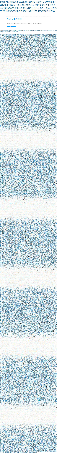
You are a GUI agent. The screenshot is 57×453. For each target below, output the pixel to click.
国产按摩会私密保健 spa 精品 (11, 37)
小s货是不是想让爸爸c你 (36, 171)
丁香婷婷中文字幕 (44, 389)
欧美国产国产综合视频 (20, 432)
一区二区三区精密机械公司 (5, 395)
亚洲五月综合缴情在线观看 (5, 200)
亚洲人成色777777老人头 (6, 375)
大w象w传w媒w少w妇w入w (51, 259)
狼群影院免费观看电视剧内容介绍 (33, 146)
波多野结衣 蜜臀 (39, 444)
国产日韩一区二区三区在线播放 (45, 87)
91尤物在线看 (17, 61)
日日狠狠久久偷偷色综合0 (42, 166)
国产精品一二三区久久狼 (38, 223)
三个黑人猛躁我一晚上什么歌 (50, 201)
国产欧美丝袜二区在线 (20, 147)
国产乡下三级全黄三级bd (33, 131)
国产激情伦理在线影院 (46, 424)
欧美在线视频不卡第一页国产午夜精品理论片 (23, 246)
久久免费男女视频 (12, 107)
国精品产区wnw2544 (31, 312)
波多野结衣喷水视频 (41, 182)
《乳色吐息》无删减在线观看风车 (34, 49)
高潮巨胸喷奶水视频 (45, 360)
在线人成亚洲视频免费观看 (37, 54)
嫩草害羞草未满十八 (6, 296)
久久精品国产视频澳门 (19, 401)
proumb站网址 (25, 165)
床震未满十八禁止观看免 (9, 244)
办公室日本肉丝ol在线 (20, 112)
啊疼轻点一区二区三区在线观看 (29, 432)
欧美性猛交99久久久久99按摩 (8, 81)
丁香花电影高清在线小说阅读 (20, 289)
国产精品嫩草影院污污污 (24, 452)
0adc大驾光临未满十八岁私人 (47, 186)
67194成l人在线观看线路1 (34, 52)
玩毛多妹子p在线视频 (11, 337)
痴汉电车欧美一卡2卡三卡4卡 (17, 181)
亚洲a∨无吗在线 (12, 39)
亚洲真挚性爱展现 (8, 291)
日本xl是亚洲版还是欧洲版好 (5, 336)
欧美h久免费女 (30, 96)
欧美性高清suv (19, 36)
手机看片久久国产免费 (7, 379)
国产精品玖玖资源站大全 (21, 218)
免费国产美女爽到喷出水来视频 (35, 157)
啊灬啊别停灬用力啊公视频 (17, 235)
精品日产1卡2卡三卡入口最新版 (20, 353)
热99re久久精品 (5, 56)
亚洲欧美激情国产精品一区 (51, 399)
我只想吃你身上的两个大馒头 (51, 432)
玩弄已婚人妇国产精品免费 (7, 93)
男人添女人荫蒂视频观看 (22, 254)
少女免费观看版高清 (43, 259)
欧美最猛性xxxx (30, 371)
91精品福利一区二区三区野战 (31, 364)
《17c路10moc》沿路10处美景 (38, 262)
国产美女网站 (13, 257)
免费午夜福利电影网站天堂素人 (10, 376)
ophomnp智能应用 (42, 95)
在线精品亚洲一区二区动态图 (15, 334)
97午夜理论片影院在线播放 (32, 154)
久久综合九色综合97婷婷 (40, 231)
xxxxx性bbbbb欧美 (40, 97)
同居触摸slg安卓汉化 (20, 360)
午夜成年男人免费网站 (26, 367)
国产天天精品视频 (54, 167)
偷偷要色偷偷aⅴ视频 (8, 103)
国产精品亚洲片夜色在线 (6, 304)
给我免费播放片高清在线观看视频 (48, 232)
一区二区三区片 (20, 361)
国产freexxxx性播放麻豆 (14, 296)
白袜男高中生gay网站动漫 (23, 154)
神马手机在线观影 (44, 195)
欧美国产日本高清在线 (43, 117)
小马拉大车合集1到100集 (17, 447)
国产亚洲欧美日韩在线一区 (32, 53)
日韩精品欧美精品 (6, 196)
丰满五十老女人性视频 (25, 384)
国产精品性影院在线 (4, 377)
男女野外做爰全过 (49, 423)
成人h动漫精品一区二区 (49, 164)
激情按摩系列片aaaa (51, 77)
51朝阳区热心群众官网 (18, 166)
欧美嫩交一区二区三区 (46, 337)
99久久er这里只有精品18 (29, 226)
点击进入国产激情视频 (32, 173)
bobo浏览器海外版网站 (34, 164)
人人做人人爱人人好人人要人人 (13, 101)
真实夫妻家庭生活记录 (43, 34)
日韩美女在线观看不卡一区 (15, 366)
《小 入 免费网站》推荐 (21, 251)
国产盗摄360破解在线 (12, 297)
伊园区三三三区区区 (37, 98)
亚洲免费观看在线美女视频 (44, 370)
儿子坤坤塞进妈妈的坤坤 (46, 234)
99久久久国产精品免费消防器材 (20, 265)
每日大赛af (22, 406)
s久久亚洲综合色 (19, 228)
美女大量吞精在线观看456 (41, 58)
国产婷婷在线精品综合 (39, 250)
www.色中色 (43, 402)
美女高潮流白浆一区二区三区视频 (46, 116)
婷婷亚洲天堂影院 (40, 46)
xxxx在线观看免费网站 (38, 106)
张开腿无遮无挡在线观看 (49, 445)
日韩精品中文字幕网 (43, 442)
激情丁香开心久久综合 (38, 37)
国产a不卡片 (14, 389)
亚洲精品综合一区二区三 (49, 187)
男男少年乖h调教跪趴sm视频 (34, 241)
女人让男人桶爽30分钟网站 (12, 373)
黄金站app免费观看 (48, 192)
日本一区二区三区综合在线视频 (22, 395)
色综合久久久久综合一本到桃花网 (12, 159)
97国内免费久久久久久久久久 (9, 353)
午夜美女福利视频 (34, 46)
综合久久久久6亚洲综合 (41, 256)
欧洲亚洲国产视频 (11, 189)
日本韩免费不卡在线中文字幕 (47, 369)
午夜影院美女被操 (44, 78)
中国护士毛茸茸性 (24, 238)
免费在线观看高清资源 (33, 338)
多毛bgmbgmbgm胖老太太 (14, 354)
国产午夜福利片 (35, 306)
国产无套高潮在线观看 (10, 34)
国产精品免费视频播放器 (44, 406)
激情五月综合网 (25, 335)
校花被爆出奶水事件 (32, 227)
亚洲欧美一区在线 (13, 246)
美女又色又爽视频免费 (18, 192)
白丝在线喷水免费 (36, 259)
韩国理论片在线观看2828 (36, 442)
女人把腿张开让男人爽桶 (19, 243)
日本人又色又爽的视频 (20, 177)
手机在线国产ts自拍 (6, 303)
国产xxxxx (9, 408)
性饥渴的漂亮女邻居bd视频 (38, 110)
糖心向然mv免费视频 (25, 305)
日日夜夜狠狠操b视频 (42, 172)
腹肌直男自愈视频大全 (50, 181)
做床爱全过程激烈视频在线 (23, 87)
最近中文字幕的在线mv (31, 201)
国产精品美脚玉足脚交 (35, 95)
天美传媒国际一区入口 (49, 400)
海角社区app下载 (53, 427)
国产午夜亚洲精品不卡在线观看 (30, 289)
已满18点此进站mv (32, 295)
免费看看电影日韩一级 (45, 304)
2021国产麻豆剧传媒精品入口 (32, 121)
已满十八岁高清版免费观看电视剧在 (27, 323)
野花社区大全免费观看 (30, 229)
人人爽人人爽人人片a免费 (8, 447)
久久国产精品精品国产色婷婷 (10, 289)
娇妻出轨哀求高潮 (37, 255)
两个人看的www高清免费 (38, 360)
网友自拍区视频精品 (48, 301)
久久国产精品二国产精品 (38, 439)
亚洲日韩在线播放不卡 (31, 395)
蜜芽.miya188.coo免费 (15, 394)
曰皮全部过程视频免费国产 (36, 224)
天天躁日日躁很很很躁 (11, 132)
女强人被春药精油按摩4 (41, 237)
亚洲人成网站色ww (27, 310)
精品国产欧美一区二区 (39, 285)
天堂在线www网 (42, 263)
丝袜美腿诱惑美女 (47, 285)
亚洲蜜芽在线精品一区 (20, 119)
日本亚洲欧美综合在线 (51, 366)
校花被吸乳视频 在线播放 (36, 90)
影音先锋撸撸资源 (18, 384)
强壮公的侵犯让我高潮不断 (8, 426)
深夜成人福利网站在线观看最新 (21, 121)
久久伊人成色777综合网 (49, 91)
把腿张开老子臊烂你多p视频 (6, 49)
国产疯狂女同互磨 (7, 439)
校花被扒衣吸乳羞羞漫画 (6, 399)
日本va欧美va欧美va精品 (34, 302)
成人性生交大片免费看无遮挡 (36, 269)
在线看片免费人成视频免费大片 (27, 113)
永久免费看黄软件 (11, 182)
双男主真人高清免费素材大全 (31, 148)
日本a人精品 (20, 41)
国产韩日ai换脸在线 (12, 46)
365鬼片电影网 (20, 269)
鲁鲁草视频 (45, 262)
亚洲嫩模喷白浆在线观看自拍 (47, 51)
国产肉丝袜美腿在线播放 (47, 177)
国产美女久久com (15, 111)
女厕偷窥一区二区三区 (15, 408)
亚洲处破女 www (35, 59)
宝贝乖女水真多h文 (52, 316)
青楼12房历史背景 (11, 56)
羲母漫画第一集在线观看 (48, 173)
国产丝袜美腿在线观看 (50, 40)
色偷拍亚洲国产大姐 (50, 34)
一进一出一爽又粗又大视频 (12, 52)
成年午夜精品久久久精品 (7, 91)
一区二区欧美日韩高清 (38, 105)
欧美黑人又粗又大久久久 (25, 187)
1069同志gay (26, 168)
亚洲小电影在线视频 (27, 422)
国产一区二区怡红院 (28, 159)
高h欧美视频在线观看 (25, 257)
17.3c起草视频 (25, 242)
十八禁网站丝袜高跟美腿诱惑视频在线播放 (24, 51)
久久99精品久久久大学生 (39, 441)
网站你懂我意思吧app (46, 324)
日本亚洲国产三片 (31, 373)
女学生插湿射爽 (45, 105)
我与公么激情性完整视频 (25, 423)
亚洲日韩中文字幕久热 (8, 191)
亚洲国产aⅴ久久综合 (25, 35)
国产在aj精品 (3, 166)
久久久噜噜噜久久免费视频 (26, 322)
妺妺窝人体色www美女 (17, 368)
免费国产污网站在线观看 (7, 163)
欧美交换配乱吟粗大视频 (17, 174)
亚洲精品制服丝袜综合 (25, 241)
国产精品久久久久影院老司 (33, 451)
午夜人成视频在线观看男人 (15, 406)
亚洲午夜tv (47, 95)
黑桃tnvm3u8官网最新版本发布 (21, 297)
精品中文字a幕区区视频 (32, 452)
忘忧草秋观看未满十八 (41, 165)
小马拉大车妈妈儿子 (28, 198)
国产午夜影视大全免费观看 (41, 53)
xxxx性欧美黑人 (34, 437)
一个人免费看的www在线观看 (46, 358)
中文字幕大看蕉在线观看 (16, 225)
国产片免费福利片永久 (46, 38)
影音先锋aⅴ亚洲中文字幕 (43, 241)
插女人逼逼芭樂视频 (44, 98)
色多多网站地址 (45, 124)
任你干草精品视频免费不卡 (44, 107)
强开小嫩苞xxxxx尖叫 (24, 85)
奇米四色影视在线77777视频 (18, 120)
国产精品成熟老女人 (35, 188)
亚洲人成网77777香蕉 (26, 303)
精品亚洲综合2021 (33, 84)
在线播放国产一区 (48, 235)
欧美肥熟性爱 (31, 168)
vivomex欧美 (16, 386)
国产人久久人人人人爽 (22, 128)
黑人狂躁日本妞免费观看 (36, 181)
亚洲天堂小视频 (49, 451)
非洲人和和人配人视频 (50, 386)
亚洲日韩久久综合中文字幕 (17, 156)
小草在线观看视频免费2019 (7, 372)
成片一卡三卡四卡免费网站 (13, 433)
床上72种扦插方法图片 (33, 423)
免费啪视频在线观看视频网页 (39, 147)
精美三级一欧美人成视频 (50, 53)
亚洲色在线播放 (45, 245)
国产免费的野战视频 (16, 402)
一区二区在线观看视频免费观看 (20, 320)
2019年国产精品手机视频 (32, 126)
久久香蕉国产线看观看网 (29, 119)
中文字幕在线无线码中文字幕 (24, 91)
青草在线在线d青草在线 (10, 38)
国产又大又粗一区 (20, 219)
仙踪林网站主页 (34, 433)
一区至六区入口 (50, 122)
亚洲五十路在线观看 (20, 199)
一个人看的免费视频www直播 (27, 80)
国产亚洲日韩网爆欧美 (40, 125)
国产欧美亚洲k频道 (48, 230)
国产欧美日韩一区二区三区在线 (32, 94)
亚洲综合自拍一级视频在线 (33, 305)
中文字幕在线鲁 (19, 239)
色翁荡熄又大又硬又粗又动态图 (15, 173)
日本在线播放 (42, 296)
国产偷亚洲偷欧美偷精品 (27, 318)
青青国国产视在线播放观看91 (27, 92)
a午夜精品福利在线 (13, 239)
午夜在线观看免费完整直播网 (11, 266)
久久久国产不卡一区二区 (31, 174)
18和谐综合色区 (33, 303)
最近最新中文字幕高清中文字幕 (36, 359)
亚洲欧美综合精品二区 (36, 86)
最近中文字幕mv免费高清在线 (14, 167)
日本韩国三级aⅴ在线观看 (52, 313)
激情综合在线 (45, 317)
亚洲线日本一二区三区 (18, 34)
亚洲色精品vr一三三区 (46, 378)
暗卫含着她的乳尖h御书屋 (14, 268)
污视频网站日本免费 (20, 306)
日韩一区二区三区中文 (41, 299)
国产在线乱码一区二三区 (49, 396)
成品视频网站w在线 (52, 132)
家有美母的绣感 (28, 184)
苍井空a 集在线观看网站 (16, 287)
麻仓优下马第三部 (31, 396)
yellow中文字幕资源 (7, 313)
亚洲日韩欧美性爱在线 (37, 195)
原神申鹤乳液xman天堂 (5, 162)
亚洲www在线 (21, 260)
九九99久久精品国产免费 (13, 258)
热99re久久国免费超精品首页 (42, 366)
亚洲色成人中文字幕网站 (20, 223)
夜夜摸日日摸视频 (50, 269)
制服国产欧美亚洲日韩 (17, 179)
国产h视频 (30, 172)
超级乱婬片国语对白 (47, 97)
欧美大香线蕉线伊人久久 (23, 324)
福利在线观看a (13, 223)
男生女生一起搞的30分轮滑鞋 (10, 384)
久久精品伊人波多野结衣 (51, 436)
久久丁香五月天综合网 (38, 388)
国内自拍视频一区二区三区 (30, 308)
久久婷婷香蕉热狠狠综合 (39, 368)
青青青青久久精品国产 (39, 200)
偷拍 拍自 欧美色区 (13, 177)
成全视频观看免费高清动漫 (46, 149)
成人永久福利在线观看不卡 (43, 365)
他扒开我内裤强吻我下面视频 (46, 311)
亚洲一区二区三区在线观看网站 (44, 310)
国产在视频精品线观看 (3, 192)
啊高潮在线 (20, 130)
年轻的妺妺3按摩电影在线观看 (39, 178)
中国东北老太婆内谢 (35, 251)
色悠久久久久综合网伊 (22, 264)
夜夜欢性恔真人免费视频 (52, 377)
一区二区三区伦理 (13, 259)
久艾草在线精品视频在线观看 (14, 263)
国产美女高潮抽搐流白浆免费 (51, 391)
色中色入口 (39, 189)
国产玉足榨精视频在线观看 (44, 327)
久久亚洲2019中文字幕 (32, 334)
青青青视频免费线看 (25, 50)
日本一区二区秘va (43, 148)
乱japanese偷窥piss (6, 334)
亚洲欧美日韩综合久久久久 (12, 161)
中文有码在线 (33, 331)
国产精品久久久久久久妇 (13, 392)
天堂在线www (40, 232)
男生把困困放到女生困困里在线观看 (31, 169)
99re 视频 (38, 148)
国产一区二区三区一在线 (16, 157)
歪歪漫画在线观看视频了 (41, 448)
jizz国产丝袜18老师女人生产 (33, 182)
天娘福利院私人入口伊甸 (24, 334)
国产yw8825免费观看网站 (10, 440)
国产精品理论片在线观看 (38, 426)
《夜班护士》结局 (21, 52)
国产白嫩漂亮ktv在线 (22, 127)
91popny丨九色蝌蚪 (33, 400)
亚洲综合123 (13, 44)
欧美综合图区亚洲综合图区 (30, 392)
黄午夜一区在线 (6, 198)
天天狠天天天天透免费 (25, 328)
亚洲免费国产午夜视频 (35, 184)
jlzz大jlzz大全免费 (39, 287)
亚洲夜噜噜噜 (25, 405)
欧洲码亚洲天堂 (14, 251)
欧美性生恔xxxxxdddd (46, 426)
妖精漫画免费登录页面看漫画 (7, 215)
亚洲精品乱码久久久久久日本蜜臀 (6, 219)
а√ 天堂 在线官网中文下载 (5, 147)
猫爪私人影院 (15, 93)
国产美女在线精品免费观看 (13, 400)
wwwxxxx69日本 (25, 115)
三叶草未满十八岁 (9, 362)
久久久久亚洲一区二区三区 (26, 447)
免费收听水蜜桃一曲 (21, 170)
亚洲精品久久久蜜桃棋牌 (27, 437)
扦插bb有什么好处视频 (38, 324)
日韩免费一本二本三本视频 (35, 129)
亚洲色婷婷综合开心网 (5, 107)
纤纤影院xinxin (46, 307)
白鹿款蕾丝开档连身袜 (30, 375)
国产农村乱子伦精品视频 (10, 100)
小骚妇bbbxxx (40, 114)
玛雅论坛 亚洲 (38, 227)
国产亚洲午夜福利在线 (26, 234)
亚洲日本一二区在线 (30, 178)
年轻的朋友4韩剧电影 (40, 257)
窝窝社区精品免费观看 (15, 127)
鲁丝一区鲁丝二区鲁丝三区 (8, 335)
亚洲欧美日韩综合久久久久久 (31, 285)
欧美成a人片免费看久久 (30, 233)
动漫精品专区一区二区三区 (16, 436)
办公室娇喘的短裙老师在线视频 (7, 435)
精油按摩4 (9, 94)
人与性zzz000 (13, 356)
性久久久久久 (9, 448)
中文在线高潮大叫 (40, 433)
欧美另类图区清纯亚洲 (48, 231)
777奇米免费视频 (23, 375)
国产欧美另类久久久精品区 (23, 43)
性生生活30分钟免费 (47, 79)
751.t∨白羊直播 (51, 93)
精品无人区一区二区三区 (14, 154)
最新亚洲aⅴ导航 (42, 197)
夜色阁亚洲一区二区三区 (42, 338)
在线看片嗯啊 (30, 103)
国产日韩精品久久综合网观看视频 (9, 224)
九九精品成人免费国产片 (12, 153)
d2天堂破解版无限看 (44, 198)
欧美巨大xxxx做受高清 (30, 105)
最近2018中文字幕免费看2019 (43, 94)
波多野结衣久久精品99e (14, 324)
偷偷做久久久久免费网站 (12, 331)
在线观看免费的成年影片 (30, 98)
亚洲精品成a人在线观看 (35, 112)
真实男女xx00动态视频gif (17, 227)
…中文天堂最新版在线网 (51, 362)
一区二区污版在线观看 (37, 371)
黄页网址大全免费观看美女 (17, 305)
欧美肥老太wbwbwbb (9, 247)
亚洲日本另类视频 (17, 178)
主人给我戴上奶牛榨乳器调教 (13, 87)
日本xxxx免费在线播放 (15, 91)
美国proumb (40, 158)
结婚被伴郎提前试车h (17, 77)
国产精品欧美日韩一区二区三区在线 (29, 41)
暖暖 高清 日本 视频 (23, 162)
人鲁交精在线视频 (18, 132)
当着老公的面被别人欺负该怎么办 (18, 383)
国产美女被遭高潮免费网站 (44, 41)
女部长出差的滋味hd (32, 57)
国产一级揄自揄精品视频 (9, 229)
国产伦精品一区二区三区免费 (17, 92)
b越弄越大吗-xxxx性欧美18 (32, 314)
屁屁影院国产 (42, 151)
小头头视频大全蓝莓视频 (12, 146)
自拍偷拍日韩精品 (36, 40)
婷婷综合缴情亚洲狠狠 (44, 375)
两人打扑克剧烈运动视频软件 (48, 330)
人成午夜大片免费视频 (52, 114)
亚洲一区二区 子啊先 (37, 373)
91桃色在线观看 (13, 304)
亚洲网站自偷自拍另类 (27, 269)
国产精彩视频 (27, 100)
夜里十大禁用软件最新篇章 (19, 380)
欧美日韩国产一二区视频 (47, 223)
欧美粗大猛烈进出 (46, 158)
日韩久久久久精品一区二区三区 (48, 168)
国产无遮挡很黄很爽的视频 (6, 381)
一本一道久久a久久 (26, 445)
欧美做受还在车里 (40, 378)
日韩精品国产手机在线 (11, 58)
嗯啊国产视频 (18, 270)
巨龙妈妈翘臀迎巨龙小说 (16, 172)
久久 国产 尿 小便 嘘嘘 (34, 361)
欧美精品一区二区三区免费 (26, 240)
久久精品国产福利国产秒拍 (51, 407)
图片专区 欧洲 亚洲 (38, 81)
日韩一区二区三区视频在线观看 (11, 438)
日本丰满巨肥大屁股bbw (31, 330)
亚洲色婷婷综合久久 (41, 111)
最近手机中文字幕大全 (19, 107)
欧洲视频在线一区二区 (22, 425)
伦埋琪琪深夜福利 (4, 129)
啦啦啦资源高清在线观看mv (12, 330)
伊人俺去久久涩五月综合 (37, 80)
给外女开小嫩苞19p (7, 257)
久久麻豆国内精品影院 (11, 252)
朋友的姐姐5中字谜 (26, 449)
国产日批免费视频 (16, 435)
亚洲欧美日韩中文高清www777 (23, 313)
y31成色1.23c (18, 253)
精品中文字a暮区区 (37, 50)
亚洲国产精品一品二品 (11, 401)
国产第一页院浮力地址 (49, 255)
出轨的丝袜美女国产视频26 (40, 300)
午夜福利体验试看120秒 (7, 295)
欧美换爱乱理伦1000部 (16, 79)
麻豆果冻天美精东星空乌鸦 (32, 393)
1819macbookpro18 (10, 441)
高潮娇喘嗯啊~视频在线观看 (29, 260)
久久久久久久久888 (6, 315)
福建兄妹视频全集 (8, 425)
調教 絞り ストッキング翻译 (40, 201)
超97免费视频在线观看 (17, 176)
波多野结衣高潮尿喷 (27, 95)
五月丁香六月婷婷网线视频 (40, 91)
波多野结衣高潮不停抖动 (15, 443)
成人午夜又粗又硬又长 (23, 53)
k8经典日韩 (53, 57)
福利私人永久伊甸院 (26, 161)
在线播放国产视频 (11, 431)
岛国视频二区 (14, 445)
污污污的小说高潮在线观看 (24, 49)
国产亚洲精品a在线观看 (21, 98)
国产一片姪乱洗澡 (14, 82)
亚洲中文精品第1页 (6, 154)
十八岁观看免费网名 (4, 199)
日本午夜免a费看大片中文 (52, 404)
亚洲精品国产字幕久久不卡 (6, 358)
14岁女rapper (53, 87)
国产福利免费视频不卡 (48, 84)
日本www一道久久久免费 (50, 321)
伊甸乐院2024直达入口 (9, 369)
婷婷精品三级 (50, 354)
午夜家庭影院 (29, 433)
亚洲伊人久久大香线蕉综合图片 (48, 331)
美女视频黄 (29, 374)
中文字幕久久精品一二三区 (9, 329)
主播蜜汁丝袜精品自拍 (31, 200)
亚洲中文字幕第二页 (10, 403)
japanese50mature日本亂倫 (6, 84)
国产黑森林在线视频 (17, 423)
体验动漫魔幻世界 (6, 39)
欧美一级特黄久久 (48, 57)
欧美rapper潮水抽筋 (37, 78)
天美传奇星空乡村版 (43, 118)
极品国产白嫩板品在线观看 (50, 148)
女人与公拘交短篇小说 (23, 263)
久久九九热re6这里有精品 (36, 284)
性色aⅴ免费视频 (23, 266)
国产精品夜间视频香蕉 (3, 63)
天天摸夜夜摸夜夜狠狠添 (5, 263)
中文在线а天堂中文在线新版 (15, 232)
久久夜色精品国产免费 (18, 234)
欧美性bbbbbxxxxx (37, 260)
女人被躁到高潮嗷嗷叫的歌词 (5, 357)
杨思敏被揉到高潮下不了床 (8, 332)
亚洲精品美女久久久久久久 (14, 96)
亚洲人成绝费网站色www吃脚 (5, 364)
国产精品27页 (47, 322)
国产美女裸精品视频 (18, 57)
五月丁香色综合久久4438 (48, 242)
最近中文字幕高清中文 (8, 444)
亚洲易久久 (15, 190)
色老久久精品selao (20, 445)
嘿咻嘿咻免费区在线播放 (34, 45)
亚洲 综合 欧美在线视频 (37, 170)
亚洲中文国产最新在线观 (42, 386)
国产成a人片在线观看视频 (18, 321)
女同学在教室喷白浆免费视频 (25, 387)
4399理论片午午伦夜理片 (35, 326)
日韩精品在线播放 (29, 354)
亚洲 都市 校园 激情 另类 (41, 35)
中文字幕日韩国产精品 (32, 301)
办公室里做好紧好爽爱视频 (49, 182)
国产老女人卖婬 (9, 264)
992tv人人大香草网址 (14, 358)
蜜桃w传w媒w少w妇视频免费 (7, 172)
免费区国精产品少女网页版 (34, 117)
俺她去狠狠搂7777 (48, 254)
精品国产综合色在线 (4, 185)
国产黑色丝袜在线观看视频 (46, 286)
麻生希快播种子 (13, 119)
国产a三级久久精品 (35, 391)
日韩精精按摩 (49, 305)
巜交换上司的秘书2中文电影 (5, 398)
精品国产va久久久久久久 (39, 307)
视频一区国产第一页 (32, 292)
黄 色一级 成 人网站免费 (30, 216)
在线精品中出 (37, 41)
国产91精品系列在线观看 (36, 318)
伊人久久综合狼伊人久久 (50, 431)
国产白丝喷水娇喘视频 (47, 222)
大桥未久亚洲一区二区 (33, 230)
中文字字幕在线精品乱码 (10, 260)
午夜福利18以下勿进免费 (43, 266)
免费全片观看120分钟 (33, 156)
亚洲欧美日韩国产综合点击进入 (46, 157)
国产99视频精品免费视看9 (41, 121)
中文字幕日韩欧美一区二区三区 (30, 167)
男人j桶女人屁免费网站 (49, 446)
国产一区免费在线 (3, 405)
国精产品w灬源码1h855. (20, 407)
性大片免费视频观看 (4, 50)
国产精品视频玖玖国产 (26, 189)
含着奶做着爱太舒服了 (45, 371)
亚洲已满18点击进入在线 (50, 39)
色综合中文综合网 (30, 60)
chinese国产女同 (37, 375)
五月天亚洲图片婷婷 (25, 239)
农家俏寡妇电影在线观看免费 (45, 252)
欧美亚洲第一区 (20, 262)
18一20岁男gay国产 (18, 155)
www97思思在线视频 (33, 189)
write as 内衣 (46, 395)
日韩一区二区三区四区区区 (8, 386)
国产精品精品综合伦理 (42, 45)
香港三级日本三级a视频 (48, 336)
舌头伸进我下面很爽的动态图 (10, 243)
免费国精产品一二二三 (18, 35)
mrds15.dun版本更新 (24, 151)
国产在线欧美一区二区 (36, 446)
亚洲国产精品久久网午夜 (20, 298)
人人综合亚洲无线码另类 (28, 363)
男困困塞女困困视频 (14, 399)
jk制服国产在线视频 (48, 268)
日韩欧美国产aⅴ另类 (8, 287)
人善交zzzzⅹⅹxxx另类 (7, 104)
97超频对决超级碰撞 (8, 237)
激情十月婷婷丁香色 (22, 237)
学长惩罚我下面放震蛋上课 (22, 312)
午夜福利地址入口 (46, 219)
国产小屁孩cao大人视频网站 (11, 397)
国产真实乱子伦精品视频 (15, 452)
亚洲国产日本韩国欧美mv (15, 49)
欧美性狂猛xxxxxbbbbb (20, 217)
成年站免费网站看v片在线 (26, 48)
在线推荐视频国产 (30, 78)
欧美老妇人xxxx (44, 154)
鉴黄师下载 (49, 119)
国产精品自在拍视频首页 (47, 444)
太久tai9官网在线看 (23, 391)
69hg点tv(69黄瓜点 (26, 302)
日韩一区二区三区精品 (52, 395)
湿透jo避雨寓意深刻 (14, 361)
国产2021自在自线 (25, 163)
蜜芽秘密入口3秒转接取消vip (40, 183)
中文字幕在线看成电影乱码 (18, 338)
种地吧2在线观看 (14, 306)
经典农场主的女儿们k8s (24, 182)
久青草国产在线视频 (7, 85)
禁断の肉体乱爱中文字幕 (51, 361)
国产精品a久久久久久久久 (49, 303)
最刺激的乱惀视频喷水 (40, 61)
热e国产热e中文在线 (3, 286)
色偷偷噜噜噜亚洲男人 (29, 54)
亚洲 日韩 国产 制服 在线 (39, 392)
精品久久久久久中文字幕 (43, 251)
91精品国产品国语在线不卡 (44, 290)
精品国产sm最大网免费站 (30, 450)
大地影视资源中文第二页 (9, 365)
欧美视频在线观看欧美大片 (21, 195)
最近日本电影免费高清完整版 (22, 93)
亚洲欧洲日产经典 (43, 153)
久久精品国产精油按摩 (41, 422)
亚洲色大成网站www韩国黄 (48, 147)
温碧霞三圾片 (14, 393)
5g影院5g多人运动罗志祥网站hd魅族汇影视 (31, 221)
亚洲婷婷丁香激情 (32, 91)
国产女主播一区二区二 (8, 92)
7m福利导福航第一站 (29, 390)
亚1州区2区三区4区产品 (49, 226)
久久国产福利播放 (35, 194)
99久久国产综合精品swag (43, 184)
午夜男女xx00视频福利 (5, 250)
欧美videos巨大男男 (27, 190)
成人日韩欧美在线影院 (10, 307)
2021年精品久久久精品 (30, 438)
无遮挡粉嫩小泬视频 (12, 220)
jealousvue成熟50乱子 (42, 161)
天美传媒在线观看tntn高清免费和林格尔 (15, 122)
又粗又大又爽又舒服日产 (36, 370)
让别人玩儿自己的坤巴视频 (22, 200)
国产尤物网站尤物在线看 (7, 245)
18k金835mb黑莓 (51, 94)
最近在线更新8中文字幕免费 (39, 254)
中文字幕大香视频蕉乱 (42, 321)
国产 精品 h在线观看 (49, 338)
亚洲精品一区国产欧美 (7, 251)
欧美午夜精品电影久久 (41, 261)
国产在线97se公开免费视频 (23, 81)
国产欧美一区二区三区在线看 (42, 85)
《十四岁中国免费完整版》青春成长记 (9, 36)
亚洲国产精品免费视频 (51, 36)
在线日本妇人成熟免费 (35, 427)
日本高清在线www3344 (7, 333)
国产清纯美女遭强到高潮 (52, 215)
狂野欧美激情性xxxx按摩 (45, 380)
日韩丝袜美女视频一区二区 (28, 219)
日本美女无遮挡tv (17, 151)
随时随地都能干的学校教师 (47, 180)
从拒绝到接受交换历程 (18, 301)
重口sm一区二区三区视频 (5, 231)
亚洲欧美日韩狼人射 (53, 130)
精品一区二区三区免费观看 (38, 320)
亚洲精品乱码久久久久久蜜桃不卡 (12, 311)
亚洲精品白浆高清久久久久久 (9, 114)
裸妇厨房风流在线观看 (13, 170)
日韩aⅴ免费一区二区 (6, 194)
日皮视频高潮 (43, 227)
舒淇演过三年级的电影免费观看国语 (8, 165)
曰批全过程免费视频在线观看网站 (46, 260)
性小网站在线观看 (45, 122)
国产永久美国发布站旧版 (10, 255)
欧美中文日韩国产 (36, 323)
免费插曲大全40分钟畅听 (48, 450)
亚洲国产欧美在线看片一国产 (9, 390)
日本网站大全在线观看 (52, 124)
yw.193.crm (39, 126)
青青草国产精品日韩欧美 (52, 365)
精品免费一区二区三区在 (25, 164)
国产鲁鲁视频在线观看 (27, 370)
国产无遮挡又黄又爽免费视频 (37, 179)
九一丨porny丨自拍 (6, 105)
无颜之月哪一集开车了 (51, 339)
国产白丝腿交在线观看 (9, 120)
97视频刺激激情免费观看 (50, 297)
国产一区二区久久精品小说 (15, 256)
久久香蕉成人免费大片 (19, 356)
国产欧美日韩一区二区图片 (41, 176)
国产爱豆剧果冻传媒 (47, 61)
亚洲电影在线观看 (17, 229)
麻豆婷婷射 (18, 266)
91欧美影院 (23, 245)
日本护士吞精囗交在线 (38, 177)
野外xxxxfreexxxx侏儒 (47, 47)
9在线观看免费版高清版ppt (5, 371)
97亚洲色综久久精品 (3, 310)
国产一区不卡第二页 (11, 226)
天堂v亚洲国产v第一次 (19, 45)
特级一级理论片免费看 (37, 286)
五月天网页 (4, 442)
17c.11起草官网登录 (42, 112)
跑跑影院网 (6, 308)
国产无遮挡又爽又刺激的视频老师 (28, 398)
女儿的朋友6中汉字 (26, 361)
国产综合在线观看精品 (16, 230)
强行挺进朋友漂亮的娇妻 (20, 428)
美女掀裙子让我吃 (40, 109)
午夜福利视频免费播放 (43, 355)
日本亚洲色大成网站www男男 (11, 218)
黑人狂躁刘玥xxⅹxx (6, 324)
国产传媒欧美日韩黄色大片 (34, 387)
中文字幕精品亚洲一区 (11, 59)
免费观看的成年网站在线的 (21, 285)
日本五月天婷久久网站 (48, 449)
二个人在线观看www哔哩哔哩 (24, 125)
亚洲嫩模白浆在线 (41, 169)
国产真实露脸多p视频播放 (34, 34)
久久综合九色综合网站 (45, 126)
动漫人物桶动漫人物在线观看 (46, 56)
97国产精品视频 (38, 149)
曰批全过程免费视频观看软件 (35, 63)
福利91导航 (49, 333)
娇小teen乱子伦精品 (12, 198)
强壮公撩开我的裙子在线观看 (7, 109)
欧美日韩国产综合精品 (28, 194)
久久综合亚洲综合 (31, 87)
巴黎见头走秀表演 (17, 307)
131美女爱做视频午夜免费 (28, 262)
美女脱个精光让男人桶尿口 (21, 450)
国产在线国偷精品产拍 (19, 46)
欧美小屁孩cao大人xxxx (28, 38)
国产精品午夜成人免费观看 (24, 443)
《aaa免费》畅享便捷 (25, 57)
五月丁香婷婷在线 (19, 80)
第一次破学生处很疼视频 (30, 150)
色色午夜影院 (32, 222)
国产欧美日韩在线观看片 (51, 117)
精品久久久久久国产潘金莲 (27, 86)
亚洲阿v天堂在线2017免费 (9, 321)
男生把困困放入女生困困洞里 (40, 218)
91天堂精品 (19, 373)
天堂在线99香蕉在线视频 (48, 250)
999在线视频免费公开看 (4, 378)
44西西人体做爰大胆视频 (23, 101)
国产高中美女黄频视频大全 (22, 330)
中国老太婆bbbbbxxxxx (50, 227)
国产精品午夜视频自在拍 (11, 89)
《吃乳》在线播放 (49, 429)
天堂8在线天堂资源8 (27, 406)
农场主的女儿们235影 (50, 355)
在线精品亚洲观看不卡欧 (29, 259)
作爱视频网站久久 (25, 37)
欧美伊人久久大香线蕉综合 (32, 261)
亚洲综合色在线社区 (25, 227)
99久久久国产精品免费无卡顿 (31, 231)
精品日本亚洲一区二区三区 (13, 55)
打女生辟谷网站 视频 (50, 150)
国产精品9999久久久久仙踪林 (17, 427)
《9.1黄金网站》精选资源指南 (14, 201)
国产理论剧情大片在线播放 (34, 248)
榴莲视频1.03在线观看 (34, 217)
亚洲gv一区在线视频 (36, 353)
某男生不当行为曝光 (4, 323)
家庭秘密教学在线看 (34, 429)
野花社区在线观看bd (11, 434)
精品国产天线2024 (50, 118)
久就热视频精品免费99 (47, 200)
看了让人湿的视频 (7, 80)
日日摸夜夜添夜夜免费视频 (4, 168)
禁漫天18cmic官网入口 (36, 92)
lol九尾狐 (48, 394)
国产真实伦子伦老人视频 (7, 181)
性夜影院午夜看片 (22, 311)
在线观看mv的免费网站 (49, 315)
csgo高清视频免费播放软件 (51, 62)
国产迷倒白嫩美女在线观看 (6, 267)
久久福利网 (32, 147)
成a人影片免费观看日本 (17, 126)
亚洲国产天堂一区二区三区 (15, 85)
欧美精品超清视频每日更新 (14, 357)
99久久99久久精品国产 (18, 47)
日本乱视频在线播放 (14, 267)
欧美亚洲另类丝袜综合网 (40, 303)
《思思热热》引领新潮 (6, 261)
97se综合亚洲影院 (11, 192)
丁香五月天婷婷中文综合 (41, 400)
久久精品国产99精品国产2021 (26, 179)
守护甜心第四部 (41, 235)
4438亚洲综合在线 (43, 50)
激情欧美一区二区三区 (5, 254)
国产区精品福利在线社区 (6, 319)
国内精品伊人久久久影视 (25, 230)
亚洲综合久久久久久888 (43, 249)
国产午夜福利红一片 (35, 159)
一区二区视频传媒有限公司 (27, 107)
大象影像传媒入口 (12, 45)
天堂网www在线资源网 (42, 429)
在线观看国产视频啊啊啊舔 (13, 250)
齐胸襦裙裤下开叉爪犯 (50, 60)
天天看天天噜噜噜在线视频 (15, 104)
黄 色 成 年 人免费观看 (38, 186)
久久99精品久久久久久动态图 (51, 225)
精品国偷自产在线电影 (41, 160)
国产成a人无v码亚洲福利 (48, 405)
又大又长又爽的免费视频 (19, 434)
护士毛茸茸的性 (8, 317)
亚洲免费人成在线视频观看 (30, 288)
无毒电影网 (9, 249)
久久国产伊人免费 (10, 327)
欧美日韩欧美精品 (16, 81)
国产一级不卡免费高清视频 (33, 381)
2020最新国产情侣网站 (45, 199)
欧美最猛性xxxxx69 (24, 314)
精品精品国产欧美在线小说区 (23, 99)
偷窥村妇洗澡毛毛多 (17, 164)
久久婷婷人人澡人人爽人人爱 (31, 425)
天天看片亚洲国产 (5, 52)
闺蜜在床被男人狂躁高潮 (16, 362)
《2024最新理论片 (18, 97)
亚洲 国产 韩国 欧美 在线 (49, 178)
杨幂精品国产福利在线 (26, 83)
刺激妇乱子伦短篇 (37, 356)
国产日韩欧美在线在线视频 (19, 188)
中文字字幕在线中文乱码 (37, 96)
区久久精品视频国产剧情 (32, 85)
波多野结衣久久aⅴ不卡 (11, 197)
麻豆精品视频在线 (36, 197)
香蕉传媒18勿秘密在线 (16, 169)
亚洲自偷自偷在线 (6, 173)
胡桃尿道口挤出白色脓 (33, 77)
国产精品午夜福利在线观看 (9, 35)
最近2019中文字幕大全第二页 (5, 131)
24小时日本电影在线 (41, 123)
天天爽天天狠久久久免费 (48, 441)
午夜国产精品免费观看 (49, 123)
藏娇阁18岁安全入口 (27, 429)
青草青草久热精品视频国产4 (16, 248)
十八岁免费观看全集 (51, 389)
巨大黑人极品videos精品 (41, 437)
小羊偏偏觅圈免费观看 (20, 153)
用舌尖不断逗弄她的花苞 (24, 79)
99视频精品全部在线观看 (15, 124)
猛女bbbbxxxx (17, 53)
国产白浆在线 (47, 374)
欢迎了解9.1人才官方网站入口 (14, 162)
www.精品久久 (36, 266)
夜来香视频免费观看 (41, 244)
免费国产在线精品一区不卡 (4, 285)
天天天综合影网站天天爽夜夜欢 (29, 434)
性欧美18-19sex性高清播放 (15, 108)
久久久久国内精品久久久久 (6, 127)
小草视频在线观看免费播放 (10, 253)
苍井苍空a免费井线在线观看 (37, 329)
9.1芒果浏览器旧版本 (20, 389)
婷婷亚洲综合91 (33, 362)
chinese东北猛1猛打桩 (22, 364)
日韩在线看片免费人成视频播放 (48, 319)
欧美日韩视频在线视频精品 (13, 105)
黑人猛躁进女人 (6, 300)
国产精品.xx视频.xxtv (47, 294)
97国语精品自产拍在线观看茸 (33, 62)
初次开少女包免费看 (51, 155)
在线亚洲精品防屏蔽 (24, 292)
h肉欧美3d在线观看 (49, 332)
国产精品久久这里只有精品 (19, 226)
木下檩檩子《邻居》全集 (16, 84)
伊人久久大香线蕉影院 (41, 430)
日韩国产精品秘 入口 (24, 126)
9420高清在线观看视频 (37, 119)
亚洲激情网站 (23, 169)
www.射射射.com (21, 325)
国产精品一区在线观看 (8, 450)
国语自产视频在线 (45, 246)
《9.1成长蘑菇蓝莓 (8, 292)
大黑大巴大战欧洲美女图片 (10, 284)
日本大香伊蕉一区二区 (42, 382)
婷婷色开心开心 (42, 52)
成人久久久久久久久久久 (41, 88)
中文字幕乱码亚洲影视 (5, 122)
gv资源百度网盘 (4, 189)
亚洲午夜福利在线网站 (41, 104)
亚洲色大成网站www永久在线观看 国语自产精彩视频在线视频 (40, 383)
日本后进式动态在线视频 (33, 99)
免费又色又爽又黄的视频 (48, 320)
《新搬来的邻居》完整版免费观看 (34, 89)
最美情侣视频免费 (27, 52)
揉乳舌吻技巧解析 (9, 126)
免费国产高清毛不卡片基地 (37, 337)
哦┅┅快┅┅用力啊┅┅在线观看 (46, 353)
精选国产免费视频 (4, 86)
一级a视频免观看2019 (10, 151)
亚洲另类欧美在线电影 (38, 379)
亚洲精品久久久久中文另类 (40, 108)
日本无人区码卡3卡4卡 (25, 451)
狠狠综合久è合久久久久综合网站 (28, 426)
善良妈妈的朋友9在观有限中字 (5, 366)
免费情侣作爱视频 (47, 167)
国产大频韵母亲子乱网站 (43, 62)
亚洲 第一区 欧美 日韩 (14, 200)
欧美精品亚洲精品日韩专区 (47, 267)
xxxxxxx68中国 (10, 187)
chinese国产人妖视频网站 (39, 222)
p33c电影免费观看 (50, 120)
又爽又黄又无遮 (30, 93)
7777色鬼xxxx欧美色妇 (41, 293)
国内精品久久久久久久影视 (24, 255)
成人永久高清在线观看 (31, 183)
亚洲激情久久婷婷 (49, 302)
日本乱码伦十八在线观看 (15, 158)
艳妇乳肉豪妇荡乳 (6, 359)
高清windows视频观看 (19, 310)
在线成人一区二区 (38, 304)
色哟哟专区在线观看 (36, 116)
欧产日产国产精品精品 (7, 306)
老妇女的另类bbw (17, 182)
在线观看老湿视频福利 (22, 216)
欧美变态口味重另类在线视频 (36, 397)
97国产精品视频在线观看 (17, 451)
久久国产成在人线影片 (16, 106)
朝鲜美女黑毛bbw (18, 240)
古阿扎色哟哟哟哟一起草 (40, 425)
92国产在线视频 (18, 316)
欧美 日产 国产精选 (52, 100)
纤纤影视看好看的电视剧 (5, 110)
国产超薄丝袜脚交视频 (41, 230)
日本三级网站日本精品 (39, 428)
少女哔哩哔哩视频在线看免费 (31, 300)
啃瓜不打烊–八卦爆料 (26, 123)
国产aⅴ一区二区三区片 (34, 215)
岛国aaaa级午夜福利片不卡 (29, 379)
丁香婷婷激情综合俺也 (48, 103)
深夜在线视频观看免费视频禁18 (10, 298)
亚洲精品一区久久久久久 (4, 125)
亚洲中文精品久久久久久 (28, 306)
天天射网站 (18, 89)
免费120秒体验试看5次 (9, 382)
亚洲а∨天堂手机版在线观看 (50, 448)
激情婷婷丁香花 (36, 55)
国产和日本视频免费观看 (33, 319)
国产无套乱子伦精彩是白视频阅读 (39, 163)
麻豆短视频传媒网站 (4, 201)
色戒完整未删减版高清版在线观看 (45, 440)
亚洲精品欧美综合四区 (44, 170)
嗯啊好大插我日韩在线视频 (51, 154)
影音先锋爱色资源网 (48, 183)
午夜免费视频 (22, 377)
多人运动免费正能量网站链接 (43, 404)
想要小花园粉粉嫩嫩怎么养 (15, 152)
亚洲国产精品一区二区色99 (22, 111)
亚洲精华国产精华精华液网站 (45, 247)
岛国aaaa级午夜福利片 (27, 326)
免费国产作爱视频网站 (18, 123)
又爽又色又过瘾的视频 (25, 295)
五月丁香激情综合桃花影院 (27, 446)
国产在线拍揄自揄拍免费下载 (34, 355)
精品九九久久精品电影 (31, 175)
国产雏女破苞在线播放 (42, 305)
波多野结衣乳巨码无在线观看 (21, 90)
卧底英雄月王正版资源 (33, 109)
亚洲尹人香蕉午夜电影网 (32, 242)
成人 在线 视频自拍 (34, 152)
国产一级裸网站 (14, 437)
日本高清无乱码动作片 (40, 242)
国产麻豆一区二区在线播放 (15, 375)
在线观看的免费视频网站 (12, 54)
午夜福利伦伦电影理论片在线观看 (33, 263)
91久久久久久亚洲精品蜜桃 (29, 286)
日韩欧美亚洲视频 (50, 312)
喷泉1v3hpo (47, 165)
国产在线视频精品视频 (23, 110)
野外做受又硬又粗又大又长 (42, 215)
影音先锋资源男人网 (48, 292)
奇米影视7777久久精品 (28, 298)
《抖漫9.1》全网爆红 (18, 326)
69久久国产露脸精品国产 (33, 256)
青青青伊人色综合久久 (50, 248)
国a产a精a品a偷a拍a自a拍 (24, 109)
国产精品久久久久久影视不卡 (5, 325)
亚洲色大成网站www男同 (41, 334)
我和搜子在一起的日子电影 (17, 430)
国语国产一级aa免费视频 (15, 387)
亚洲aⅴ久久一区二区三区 (18, 165)
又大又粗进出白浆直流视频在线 (45, 357)
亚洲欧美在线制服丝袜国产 (42, 313)
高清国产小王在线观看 (50, 193)
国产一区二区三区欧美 (38, 398)
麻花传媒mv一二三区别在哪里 (23, 291)
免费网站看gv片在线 (49, 293)
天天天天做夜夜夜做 (37, 438)
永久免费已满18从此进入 (10, 178)
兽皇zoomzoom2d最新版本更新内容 (24, 400)
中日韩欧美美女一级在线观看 (50, 263)
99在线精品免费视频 (17, 328)
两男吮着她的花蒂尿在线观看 (12, 385)
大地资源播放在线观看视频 (29, 55)
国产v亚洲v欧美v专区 (29, 195)
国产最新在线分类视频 (23, 435)
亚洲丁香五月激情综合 (52, 375)
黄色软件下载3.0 (43, 86)
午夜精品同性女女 (28, 102)
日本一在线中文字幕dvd (28, 339)
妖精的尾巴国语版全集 (43, 339)
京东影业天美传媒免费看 (25, 244)
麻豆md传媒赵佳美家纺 (19, 442)
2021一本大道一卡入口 (24, 256)
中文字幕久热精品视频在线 (40, 297)
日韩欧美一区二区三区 (33, 430)
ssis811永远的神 (49, 35)
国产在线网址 (43, 446)
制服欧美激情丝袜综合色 (46, 80)
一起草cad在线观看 (43, 436)
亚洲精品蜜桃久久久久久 (49, 160)
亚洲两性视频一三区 (51, 317)
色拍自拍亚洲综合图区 (50, 179)
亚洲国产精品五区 (29, 424)
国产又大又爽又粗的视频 (22, 433)
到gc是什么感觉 (17, 56)
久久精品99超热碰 (17, 377)
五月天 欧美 (42, 323)
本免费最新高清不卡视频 (18, 113)
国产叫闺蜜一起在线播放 (20, 337)
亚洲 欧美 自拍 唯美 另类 (13, 242)
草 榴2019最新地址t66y (4, 226)
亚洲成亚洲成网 (33, 58)
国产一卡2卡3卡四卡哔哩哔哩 (21, 288)
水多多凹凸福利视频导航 (42, 193)
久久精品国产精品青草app (22, 386)
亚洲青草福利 (14, 450)
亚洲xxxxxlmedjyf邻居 (11, 302)
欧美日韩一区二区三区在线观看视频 (48, 439)
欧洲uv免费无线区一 (46, 130)
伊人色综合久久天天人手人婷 (31, 149)
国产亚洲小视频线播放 (41, 48)
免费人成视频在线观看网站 (32, 291)
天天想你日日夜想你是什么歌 (38, 376)
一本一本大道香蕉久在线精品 (13, 183)
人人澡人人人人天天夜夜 (12, 129)
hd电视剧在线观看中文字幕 (45, 373)
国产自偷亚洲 (51, 170)
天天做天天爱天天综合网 (27, 171)
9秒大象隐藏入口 (29, 448)
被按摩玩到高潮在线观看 (50, 243)
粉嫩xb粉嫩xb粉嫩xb (24, 191)
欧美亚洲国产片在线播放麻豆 (32, 299)
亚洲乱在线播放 (34, 243)
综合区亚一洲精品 (9, 322)
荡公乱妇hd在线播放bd (48, 323)
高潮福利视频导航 (11, 47)
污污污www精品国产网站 (50, 153)
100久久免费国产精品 (7, 111)
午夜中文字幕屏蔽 (40, 47)
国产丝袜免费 (40, 115)
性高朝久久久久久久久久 (12, 86)
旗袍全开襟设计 (35, 385)
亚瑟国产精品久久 (42, 431)
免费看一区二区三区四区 (25, 77)
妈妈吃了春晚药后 (19, 220)
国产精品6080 (44, 179)
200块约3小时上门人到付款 (37, 325)
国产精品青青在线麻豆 (34, 123)
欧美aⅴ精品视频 (13, 80)
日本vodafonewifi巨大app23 (35, 247)
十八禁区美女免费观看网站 (27, 122)
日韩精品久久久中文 (25, 114)
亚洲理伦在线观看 (46, 363)
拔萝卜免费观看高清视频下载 (35, 252)
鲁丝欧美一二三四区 (37, 199)
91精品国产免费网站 (33, 257)
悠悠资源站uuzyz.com (8, 169)
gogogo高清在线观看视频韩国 (23, 371)
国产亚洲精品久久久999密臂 (29, 336)
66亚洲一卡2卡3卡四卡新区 (11, 288)
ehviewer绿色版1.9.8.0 (33, 35)
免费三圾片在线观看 (10, 164)
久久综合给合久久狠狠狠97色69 (21, 44)
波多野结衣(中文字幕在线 (35, 118)
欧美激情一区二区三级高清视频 (47, 264)
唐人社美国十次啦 (16, 222)
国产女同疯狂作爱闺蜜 (46, 233)
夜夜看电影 (17, 260)
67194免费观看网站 (17, 244)
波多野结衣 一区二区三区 (50, 58)
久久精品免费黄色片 (30, 264)
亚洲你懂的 (5, 302)
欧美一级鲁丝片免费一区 (23, 96)
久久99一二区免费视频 (14, 99)
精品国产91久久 (12, 117)
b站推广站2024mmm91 (49, 43)
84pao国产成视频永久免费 (24, 106)
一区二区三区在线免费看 (30, 258)
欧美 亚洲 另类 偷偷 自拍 (29, 153)
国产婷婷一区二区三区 (33, 315)
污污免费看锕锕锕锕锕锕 (8, 230)
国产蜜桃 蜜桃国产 (8, 40)
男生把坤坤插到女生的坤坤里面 (34, 296)
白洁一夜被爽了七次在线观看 (16, 292)
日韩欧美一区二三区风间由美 (37, 424)
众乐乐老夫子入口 (41, 294)
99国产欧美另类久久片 (34, 196)
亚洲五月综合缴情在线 (13, 359)
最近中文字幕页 (16, 255)
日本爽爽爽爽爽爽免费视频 (8, 396)
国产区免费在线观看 (13, 371)
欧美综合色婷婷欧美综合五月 (25, 317)
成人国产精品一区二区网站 (14, 175)
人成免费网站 (40, 369)
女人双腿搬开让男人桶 (43, 403)
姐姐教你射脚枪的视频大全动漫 (23, 82)
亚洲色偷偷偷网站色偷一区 (4, 220)
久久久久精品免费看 (42, 102)
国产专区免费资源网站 (50, 112)
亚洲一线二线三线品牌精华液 (16, 295)
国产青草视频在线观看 (41, 315)
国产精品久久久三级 (21, 159)
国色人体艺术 (30, 124)
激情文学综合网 (11, 377)
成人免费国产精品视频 (21, 150)
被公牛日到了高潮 (21, 385)
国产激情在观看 (53, 191)
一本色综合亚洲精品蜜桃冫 (48, 433)
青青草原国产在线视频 (23, 261)
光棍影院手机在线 (8, 312)
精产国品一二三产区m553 (18, 426)
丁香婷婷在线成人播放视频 (29, 223)
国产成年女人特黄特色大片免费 (24, 357)
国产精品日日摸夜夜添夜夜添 (13, 41)
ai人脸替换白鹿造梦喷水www (49, 125)
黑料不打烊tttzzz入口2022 (13, 254)
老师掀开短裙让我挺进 (33, 384)
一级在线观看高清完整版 (50, 306)
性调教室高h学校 (28, 158)
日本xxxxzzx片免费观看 (44, 100)
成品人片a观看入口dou (33, 132)
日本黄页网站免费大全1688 (50, 45)
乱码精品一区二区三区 (24, 62)
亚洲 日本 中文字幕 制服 (47, 229)
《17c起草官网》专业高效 (44, 387)
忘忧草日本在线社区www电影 (38, 298)
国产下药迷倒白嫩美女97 (27, 427)
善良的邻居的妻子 (37, 151)
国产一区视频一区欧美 (13, 299)
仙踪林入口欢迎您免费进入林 (7, 42)
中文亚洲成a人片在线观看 (32, 165)
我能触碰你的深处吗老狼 (21, 54)
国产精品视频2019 (15, 237)
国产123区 (6, 47)
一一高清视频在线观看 (49, 425)
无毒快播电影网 (34, 374)
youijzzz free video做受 (26, 34)
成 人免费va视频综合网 (14, 131)
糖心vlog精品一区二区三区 (42, 196)
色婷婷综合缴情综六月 (30, 186)
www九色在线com (34, 270)
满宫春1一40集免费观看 (18, 403)
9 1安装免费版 (28, 58)
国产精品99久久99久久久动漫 (35, 100)
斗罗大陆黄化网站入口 (20, 42)
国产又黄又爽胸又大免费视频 (40, 127)
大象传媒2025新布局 (18, 367)
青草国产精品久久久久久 (49, 288)
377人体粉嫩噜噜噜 (41, 381)
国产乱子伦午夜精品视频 (16, 193)
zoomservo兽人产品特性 (15, 319)
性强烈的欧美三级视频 (40, 173)
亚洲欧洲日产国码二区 (35, 190)
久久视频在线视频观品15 (33, 404)
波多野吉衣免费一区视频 (10, 118)
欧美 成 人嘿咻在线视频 (31, 254)
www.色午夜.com (44, 119)
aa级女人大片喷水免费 (22, 300)
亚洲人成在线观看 (51, 246)
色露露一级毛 (32, 106)
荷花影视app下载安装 (42, 451)
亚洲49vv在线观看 (49, 218)
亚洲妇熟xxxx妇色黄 (46, 388)
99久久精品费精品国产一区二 (24, 222)
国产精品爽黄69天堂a (22, 358)
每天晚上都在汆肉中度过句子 (22, 359)
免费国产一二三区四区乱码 (42, 83)
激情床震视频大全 (8, 238)
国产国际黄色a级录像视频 (6, 223)
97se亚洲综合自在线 (19, 86)
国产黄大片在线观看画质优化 (15, 336)
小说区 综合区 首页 (13, 303)
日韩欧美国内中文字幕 (43, 354)
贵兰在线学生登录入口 (19, 376)
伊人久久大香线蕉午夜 (8, 393)
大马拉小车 (19, 48)
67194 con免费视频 (51, 447)
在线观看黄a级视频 (21, 55)
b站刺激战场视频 (33, 389)
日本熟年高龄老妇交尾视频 (43, 367)
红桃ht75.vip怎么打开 (41, 239)
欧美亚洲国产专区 (33, 108)
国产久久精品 (53, 47)
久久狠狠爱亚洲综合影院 (8, 370)
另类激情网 (27, 404)
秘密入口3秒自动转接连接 (26, 316)
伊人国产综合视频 (45, 398)
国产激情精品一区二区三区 (4, 269)
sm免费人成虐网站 (38, 162)
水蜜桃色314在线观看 (9, 227)
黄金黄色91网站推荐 (6, 175)
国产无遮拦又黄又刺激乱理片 (44, 427)
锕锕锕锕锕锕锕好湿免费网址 (14, 125)
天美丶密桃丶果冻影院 (20, 286)
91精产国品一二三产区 (41, 270)
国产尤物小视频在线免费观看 (25, 232)
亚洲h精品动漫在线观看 (9, 222)
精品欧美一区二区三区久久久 (35, 436)
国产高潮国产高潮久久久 (26, 247)
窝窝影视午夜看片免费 (23, 78)
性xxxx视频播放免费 (41, 221)
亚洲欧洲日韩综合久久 (49, 430)
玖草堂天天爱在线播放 (37, 93)
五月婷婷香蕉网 (29, 327)
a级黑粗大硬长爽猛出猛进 (11, 432)
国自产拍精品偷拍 (5, 90)
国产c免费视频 (30, 151)
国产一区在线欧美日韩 (45, 93)
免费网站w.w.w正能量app (51, 403)
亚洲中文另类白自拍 (50, 382)
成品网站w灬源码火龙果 (23, 94)
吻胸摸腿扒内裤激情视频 (41, 423)
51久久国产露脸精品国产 (8, 383)
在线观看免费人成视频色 (29, 311)
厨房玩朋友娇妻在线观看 (51, 78)
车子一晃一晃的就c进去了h (18, 441)
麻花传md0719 (18, 50)
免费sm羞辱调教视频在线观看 (24, 131)
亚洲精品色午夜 (10, 221)
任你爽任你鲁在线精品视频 (34, 357)
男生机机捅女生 (40, 132)
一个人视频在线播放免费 (14, 194)
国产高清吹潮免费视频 (49, 258)
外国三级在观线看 (6, 268)
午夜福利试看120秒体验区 (19, 116)
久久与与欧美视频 (8, 82)
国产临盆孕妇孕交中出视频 (23, 439)
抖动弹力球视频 (20, 161)
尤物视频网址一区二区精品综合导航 (12, 262)
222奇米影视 (18, 323)
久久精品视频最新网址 (12, 323)
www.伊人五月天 (16, 396)
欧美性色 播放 (40, 319)
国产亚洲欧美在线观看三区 (31, 297)
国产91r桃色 (4, 374)
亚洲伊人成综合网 (35, 365)
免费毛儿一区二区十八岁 (26, 88)
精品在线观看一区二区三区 (37, 130)
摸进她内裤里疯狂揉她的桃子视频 (9, 217)
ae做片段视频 (20, 242)
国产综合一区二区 (35, 235)
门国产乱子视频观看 (52, 325)
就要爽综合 (48, 270)
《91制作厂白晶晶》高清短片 (51, 384)
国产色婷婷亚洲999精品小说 (10, 446)
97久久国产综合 (38, 44)
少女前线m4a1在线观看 (24, 172)
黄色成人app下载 (24, 178)
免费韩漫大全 (32, 356)
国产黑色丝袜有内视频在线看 (12, 95)
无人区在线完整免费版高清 (18, 335)
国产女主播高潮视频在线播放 (14, 110)
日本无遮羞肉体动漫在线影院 (42, 36)
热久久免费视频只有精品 (16, 245)
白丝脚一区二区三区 (27, 268)
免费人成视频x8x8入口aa (26, 36)
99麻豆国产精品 (46, 132)
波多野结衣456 (46, 435)
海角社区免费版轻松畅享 (44, 284)
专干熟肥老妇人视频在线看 (49, 197)
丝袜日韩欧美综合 (33, 88)
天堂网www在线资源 (17, 294)
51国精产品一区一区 (9, 174)
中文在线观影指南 (21, 422)
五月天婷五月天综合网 (52, 105)
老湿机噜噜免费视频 (19, 63)
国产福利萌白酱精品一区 (49, 156)
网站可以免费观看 (4, 221)
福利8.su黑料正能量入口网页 (36, 246)
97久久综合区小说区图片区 (8, 402)
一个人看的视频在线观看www (32, 111)
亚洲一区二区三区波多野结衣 (17, 171)
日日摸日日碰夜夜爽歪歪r (36, 377)
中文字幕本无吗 (37, 87)
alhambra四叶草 (44, 312)
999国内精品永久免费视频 (31, 44)
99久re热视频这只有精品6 (15, 180)
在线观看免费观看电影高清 (46, 106)
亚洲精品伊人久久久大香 (47, 228)
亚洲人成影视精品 (51, 241)
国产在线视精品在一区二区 (10, 314)
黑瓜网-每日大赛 (32, 225)
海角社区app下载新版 (26, 120)
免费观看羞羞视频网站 (7, 124)
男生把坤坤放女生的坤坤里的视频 (5, 445)
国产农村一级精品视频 (50, 176)
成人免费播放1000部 (26, 252)
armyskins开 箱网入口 (43, 265)
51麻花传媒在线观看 (21, 185)
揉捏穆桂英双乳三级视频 (42, 361)
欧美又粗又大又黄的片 (49, 102)
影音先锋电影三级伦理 (12, 90)
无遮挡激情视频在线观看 (32, 104)
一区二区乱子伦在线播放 (39, 435)
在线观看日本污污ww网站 (7, 437)
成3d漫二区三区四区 (24, 253)
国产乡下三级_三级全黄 (39, 185)
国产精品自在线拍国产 (27, 442)
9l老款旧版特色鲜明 (14, 313)
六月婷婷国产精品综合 (9, 176)
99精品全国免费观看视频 (45, 318)
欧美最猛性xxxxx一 (45, 397)
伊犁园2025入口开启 (47, 169)
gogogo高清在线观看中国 (26, 166)
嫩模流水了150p (34, 422)
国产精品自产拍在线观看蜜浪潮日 (38, 103)
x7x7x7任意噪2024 (27, 407)
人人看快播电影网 (22, 233)
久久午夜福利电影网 (36, 339)
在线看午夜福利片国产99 (35, 316)
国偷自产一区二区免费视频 (28, 197)
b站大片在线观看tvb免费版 (51, 401)
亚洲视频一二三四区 (46, 364)
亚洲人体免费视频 (22, 404)
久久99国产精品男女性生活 (4, 392)
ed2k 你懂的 (47, 239)
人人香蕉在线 (21, 268)
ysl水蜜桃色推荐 (8, 158)
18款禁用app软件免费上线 (24, 108)
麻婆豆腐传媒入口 (29, 160)
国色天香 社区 (50, 245)
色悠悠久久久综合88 (34, 232)
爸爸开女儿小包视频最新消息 (14, 78)
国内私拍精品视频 (3, 159)
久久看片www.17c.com (38, 150)
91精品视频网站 (26, 356)
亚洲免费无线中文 (41, 268)
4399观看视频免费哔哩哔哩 (32, 115)
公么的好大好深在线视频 (10, 166)
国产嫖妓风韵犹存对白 (15, 103)
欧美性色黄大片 (47, 111)
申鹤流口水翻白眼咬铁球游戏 (30, 428)
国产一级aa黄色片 (40, 79)
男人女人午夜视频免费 (22, 105)
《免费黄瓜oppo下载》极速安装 (40, 225)
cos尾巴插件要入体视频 (34, 83)
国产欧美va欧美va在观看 (23, 250)
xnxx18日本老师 (44, 401)
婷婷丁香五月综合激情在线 (22, 60)
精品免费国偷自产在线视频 (28, 376)
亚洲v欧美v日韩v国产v (18, 114)
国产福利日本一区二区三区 (29, 388)
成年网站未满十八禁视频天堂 (8, 179)
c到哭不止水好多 (19, 257)
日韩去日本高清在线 (32, 61)
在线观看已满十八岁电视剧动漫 (41, 82)
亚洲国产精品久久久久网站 (34, 249)
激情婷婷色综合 (54, 268)
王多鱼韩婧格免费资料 (40, 84)
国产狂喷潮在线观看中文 (52, 326)
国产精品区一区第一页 (11, 407)
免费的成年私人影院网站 (12, 51)
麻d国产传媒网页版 (41, 164)
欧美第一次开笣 (11, 318)
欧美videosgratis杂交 (20, 309)
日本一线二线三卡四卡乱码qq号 (31, 237)
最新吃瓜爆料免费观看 (32, 192)
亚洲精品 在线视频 (38, 434)
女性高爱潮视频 (12, 155)
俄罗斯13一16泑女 (49, 216)
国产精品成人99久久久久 (32, 253)
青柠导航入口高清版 (26, 220)
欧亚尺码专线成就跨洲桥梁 (16, 88)
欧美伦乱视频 (22, 336)
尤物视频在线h (21, 194)
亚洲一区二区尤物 (42, 146)
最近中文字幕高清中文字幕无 (45, 171)
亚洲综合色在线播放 (17, 187)
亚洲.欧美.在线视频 (41, 156)
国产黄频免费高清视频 (25, 97)
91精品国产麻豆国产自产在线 (41, 399)
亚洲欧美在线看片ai (10, 328)
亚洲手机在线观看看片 (29, 353)
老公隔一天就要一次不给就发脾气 (20, 390)
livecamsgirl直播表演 (32, 125)
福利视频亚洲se (50, 195)
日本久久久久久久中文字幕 (24, 381)
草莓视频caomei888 (10, 149)
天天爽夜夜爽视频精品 (34, 39)
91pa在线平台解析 (23, 287)
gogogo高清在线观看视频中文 (16, 249)
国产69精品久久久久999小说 (42, 155)
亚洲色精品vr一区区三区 (42, 59)
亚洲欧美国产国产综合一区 (15, 238)
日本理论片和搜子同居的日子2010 (39, 226)
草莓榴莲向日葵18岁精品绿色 (42, 152)
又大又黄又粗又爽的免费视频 (18, 221)
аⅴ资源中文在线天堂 (19, 39)
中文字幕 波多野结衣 (26, 39)
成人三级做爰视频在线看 (12, 309)
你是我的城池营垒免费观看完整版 (37, 228)
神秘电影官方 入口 (11, 57)
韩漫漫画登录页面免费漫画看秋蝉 (18, 382)
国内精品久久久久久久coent (7, 427)
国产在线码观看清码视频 (6, 99)
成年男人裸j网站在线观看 (44, 63)
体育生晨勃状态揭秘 (26, 63)
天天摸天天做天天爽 (14, 130)
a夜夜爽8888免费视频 (35, 327)
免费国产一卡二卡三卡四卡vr (8, 430)
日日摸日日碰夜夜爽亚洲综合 (51, 163)
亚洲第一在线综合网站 (26, 403)
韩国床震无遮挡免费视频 (51, 443)
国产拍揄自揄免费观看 (9, 423)
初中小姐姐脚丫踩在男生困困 (40, 396)
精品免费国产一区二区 (23, 103)
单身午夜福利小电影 (9, 293)
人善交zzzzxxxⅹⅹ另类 (33, 97)
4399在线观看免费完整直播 (12, 48)
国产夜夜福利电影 (24, 373)
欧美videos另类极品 (24, 368)
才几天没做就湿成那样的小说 (18, 365)
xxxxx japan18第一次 (34, 120)
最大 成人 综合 (31, 163)
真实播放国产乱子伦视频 (46, 44)
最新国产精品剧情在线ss (45, 224)
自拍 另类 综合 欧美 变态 (19, 236)
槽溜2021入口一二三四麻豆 (10, 188)
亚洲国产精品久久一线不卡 (32, 366)
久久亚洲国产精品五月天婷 (35, 407)
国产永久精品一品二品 (36, 333)
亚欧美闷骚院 (32, 42)
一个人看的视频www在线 (11, 310)
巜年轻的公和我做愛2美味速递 (47, 189)
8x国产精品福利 (18, 241)
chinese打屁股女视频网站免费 (43, 77)
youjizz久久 (2, 79)
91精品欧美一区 (9, 88)
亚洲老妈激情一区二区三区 (10, 363)
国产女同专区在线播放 (30, 320)
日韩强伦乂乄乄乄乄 (19, 252)
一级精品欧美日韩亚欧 (34, 102)
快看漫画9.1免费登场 (28, 333)
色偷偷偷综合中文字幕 (26, 156)
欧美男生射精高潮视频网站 (32, 193)
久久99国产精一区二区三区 (22, 299)
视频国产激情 (37, 216)
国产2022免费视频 (36, 172)
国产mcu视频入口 (42, 216)
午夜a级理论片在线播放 (25, 132)
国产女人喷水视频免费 (42, 39)
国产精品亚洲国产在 (39, 364)
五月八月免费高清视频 (34, 367)
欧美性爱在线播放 (48, 151)
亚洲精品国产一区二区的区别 (29, 199)
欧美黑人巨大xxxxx (26, 430)
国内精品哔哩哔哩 (3, 34)
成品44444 (51, 304)
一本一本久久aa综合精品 (35, 406)
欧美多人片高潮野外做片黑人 (10, 102)
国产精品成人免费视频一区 (7, 391)
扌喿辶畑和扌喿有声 (43, 407)
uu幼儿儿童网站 (39, 238)
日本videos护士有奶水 (26, 47)
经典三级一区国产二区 (8, 79)
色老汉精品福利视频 (3, 328)
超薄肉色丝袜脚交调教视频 (22, 183)
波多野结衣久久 (30, 110)
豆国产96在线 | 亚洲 (51, 152)
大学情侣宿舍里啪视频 (33, 449)
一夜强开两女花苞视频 (30, 266)
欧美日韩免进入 (45, 114)
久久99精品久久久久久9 (15, 381)
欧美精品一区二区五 (22, 354)
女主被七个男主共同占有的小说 (32, 386)
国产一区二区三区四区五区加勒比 (26, 40)
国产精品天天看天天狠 (5, 160)
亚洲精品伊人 (45, 150)
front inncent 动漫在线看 (16, 62)
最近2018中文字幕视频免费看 (26, 270)
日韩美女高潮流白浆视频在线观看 (10, 112)
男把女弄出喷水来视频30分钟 (43, 220)
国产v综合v (5, 389)
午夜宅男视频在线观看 (27, 236)
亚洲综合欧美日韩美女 (28, 188)
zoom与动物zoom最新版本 (16, 444)
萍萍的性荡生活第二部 (42, 372)
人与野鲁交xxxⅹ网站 (36, 107)
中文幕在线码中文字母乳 (4, 55)
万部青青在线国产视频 (47, 191)
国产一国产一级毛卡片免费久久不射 (43, 335)
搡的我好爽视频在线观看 (29, 116)
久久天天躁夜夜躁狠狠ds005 (38, 219)
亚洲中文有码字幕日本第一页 (20, 58)
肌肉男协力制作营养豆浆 (6, 60)
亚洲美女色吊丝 (35, 38)
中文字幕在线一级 (8, 452)
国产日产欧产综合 (17, 327)
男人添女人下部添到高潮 (9, 338)
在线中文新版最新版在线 (25, 436)
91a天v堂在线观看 (10, 190)
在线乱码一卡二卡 (27, 431)
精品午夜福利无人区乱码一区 (47, 379)
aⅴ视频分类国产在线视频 (26, 155)
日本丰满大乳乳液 (25, 301)
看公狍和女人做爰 (28, 251)
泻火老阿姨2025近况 (3, 441)
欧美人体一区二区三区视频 (21, 184)
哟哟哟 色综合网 (2, 38)
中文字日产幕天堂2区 (5, 96)
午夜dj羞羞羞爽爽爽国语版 (14, 439)
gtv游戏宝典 (20, 308)
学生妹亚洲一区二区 (52, 387)
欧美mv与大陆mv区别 (53, 219)
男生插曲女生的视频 (9, 424)
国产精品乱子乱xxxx (25, 293)
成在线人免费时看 (40, 253)
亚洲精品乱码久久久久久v (49, 190)
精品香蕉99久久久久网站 (46, 434)
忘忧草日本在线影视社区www (20, 378)
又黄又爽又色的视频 (14, 60)
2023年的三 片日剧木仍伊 (41, 243)
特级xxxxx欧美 (19, 37)
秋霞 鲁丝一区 (8, 233)
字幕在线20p (14, 333)
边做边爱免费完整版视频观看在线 (9, 236)
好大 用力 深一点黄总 (48, 261)
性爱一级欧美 (31, 255)
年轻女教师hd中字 (44, 129)
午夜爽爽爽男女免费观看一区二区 (47, 81)
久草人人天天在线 (14, 291)
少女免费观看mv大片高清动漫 (24, 315)
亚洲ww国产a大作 (8, 119)
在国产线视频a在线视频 (51, 196)
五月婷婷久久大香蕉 (52, 360)
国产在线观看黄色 (34, 36)
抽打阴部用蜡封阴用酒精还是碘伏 (20, 149)
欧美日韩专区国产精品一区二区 (5, 361)
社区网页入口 (28, 265)
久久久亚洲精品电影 (37, 311)
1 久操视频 (52, 38)
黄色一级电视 (36, 382)
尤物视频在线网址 (36, 60)
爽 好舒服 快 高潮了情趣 (41, 57)
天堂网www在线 (45, 54)
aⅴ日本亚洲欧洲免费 (52, 327)
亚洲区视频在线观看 (12, 285)
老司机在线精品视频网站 (8, 156)
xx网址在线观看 (9, 355)
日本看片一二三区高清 (30, 128)
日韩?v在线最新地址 (42, 306)
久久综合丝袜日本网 (34, 166)
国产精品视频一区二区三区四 (19, 431)
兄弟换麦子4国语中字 (15, 355)
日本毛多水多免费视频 (42, 443)
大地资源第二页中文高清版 (24, 84)
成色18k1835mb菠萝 (27, 441)
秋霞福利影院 (19, 83)
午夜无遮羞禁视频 (43, 394)
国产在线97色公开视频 (51, 166)
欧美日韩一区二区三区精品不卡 (9, 265)
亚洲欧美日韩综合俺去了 (35, 290)
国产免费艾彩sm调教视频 (33, 114)
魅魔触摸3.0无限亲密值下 (35, 240)
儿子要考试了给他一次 (8, 171)
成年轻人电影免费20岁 (27, 284)
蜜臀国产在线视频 (36, 153)
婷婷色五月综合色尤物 (26, 440)
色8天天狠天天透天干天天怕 (17, 372)
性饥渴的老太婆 (22, 231)
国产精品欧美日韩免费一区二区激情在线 (18, 379)
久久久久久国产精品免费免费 (13, 185)
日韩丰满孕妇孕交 (23, 327)
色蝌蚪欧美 (9, 115)
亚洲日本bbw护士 (15, 264)
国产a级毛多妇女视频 (30, 324)
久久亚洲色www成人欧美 (11, 442)
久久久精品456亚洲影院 (50, 300)
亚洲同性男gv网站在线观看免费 (40, 236)
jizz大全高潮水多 (39, 267)
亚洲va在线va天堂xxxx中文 (18, 429)
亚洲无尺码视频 (28, 90)
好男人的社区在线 (43, 181)
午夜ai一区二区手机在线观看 (37, 363)
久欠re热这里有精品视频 (28, 365)
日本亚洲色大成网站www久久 (38, 113)
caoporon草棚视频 (38, 312)
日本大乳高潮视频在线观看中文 (25, 152)
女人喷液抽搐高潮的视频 (34, 445)
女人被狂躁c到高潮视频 (11, 320)
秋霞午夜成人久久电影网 (38, 229)
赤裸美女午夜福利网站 (5, 45)
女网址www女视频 (49, 236)
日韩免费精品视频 (19, 303)
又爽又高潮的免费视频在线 (36, 122)
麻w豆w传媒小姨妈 (26, 338)
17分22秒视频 (9, 389)
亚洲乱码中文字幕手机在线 (43, 316)
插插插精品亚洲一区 (20, 95)
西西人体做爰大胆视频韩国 (11, 428)
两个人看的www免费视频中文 (46, 438)
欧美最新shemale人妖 (50, 372)
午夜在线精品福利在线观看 (25, 196)
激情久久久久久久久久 (19, 302)
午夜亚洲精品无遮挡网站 (40, 328)
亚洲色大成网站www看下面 (40, 295)
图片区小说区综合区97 (24, 193)
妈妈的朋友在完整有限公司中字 (42, 362)
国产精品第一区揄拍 (50, 289)
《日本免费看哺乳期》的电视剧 (9, 240)
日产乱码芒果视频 (5, 187)
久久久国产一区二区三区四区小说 (30, 444)
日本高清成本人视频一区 (49, 127)
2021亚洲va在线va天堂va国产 (6, 436)
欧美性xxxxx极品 (52, 63)
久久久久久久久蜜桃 (25, 332)
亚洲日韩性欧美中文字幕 (20, 198)
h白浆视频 (23, 444)
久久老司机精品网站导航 (18, 332)
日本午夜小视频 (27, 42)
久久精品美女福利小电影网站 (25, 362)
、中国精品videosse (4, 57)
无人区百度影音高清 (50, 82)
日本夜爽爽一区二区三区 (28, 385)
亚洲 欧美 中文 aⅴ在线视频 (33, 443)
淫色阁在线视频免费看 (11, 123)
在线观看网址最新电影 (19, 117)
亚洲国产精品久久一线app (25, 157)
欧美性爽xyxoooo (20, 393)
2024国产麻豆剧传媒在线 (10, 405)
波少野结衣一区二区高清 (36, 402)
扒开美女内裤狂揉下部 (22, 186)
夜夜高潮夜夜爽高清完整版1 (38, 124)
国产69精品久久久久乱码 (5, 117)
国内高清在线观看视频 (39, 330)
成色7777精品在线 (7, 232)
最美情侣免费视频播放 (28, 325)
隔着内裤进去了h (19, 115)
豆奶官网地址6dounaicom (15, 43)
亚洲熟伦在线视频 (31, 37)
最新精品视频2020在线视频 (28, 360)
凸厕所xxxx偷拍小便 (50, 59)
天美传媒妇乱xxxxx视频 (13, 269)
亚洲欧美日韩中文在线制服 (40, 174)
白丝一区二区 (13, 115)
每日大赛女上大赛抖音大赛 (49, 237)
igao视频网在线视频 (6, 150)
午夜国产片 (6, 330)
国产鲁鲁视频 (38, 389)
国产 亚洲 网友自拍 (27, 331)
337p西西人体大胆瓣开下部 (49, 131)
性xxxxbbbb (29, 359)
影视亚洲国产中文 (18, 314)
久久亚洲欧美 (31, 50)
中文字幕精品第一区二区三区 (36, 51)
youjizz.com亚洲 (51, 290)
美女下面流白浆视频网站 (48, 392)
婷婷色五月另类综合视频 (4, 433)
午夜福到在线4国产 (9, 106)
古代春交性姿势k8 (53, 324)
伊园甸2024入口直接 (46, 253)
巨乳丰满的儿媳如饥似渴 (38, 168)
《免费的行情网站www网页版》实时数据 (47, 240)
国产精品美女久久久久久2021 (30, 218)
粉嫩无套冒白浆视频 (14, 398)
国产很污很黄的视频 (42, 302)
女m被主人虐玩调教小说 (33, 293)
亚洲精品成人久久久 (33, 176)
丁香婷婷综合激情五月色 (22, 160)
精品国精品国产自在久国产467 (47, 390)
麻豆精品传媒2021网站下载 (11, 228)
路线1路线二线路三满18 (12, 199)
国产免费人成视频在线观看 (31, 101)
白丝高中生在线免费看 (12, 50)
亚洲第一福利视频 (44, 269)
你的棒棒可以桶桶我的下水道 (24, 319)
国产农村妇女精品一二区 (40, 395)
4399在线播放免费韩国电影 (18, 318)
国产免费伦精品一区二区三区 (6, 394)
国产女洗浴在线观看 (44, 377)
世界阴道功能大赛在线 (46, 308)
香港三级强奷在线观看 (14, 364)
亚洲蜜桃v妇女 (53, 440)
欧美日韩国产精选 (42, 445)
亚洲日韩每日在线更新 (27, 224)
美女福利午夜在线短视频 (41, 384)
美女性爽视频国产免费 (46, 238)
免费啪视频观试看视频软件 (50, 437)
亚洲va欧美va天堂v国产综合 (6, 108)
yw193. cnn (25, 321)
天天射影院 (39, 154)
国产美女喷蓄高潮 (22, 167)
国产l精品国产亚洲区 (38, 308)
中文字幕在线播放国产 (52, 363)
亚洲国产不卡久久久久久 (22, 399)
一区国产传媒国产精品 (31, 304)
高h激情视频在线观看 (20, 331)
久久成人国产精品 (34, 47)
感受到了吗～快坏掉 (3, 115)
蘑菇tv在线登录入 (43, 60)
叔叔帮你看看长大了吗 (47, 298)
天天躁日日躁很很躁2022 (41, 393)
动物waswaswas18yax (5, 97)
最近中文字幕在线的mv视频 (28, 401)
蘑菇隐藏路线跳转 (27, 117)
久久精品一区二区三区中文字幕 (18, 370)
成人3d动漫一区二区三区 (48, 217)
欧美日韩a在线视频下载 (51, 99)
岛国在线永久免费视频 (31, 162)
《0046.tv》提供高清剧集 (20, 102)
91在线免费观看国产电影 (33, 79)
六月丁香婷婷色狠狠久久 (6, 43)
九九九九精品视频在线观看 (41, 101)
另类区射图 (40, 38)
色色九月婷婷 (8, 387)
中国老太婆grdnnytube (43, 326)
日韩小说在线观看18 (14, 312)
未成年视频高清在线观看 (33, 335)
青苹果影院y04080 (8, 256)
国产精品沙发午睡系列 (18, 440)
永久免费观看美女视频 (40, 192)
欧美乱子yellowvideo (42, 40)
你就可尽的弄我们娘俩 (7, 44)
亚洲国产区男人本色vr (15, 391)
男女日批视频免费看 (32, 328)
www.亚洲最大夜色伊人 (33, 239)
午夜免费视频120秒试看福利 (9, 61)
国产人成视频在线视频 (13, 83)
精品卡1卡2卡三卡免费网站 (24, 61)
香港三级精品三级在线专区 (29, 394)
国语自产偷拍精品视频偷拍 (10, 388)
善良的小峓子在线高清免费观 (20, 59)
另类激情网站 (7, 259)
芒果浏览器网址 (5, 318)
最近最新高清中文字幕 (11, 63)
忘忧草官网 (24, 130)
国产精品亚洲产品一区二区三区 (11, 374)
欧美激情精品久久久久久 (20, 259)
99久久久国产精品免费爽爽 (39, 42)
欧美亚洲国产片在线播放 (31, 127)
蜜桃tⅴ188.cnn (47, 104)
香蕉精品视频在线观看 (52, 356)
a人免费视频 (15, 219)
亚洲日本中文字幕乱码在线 (17, 293)
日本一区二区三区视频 (51, 251)
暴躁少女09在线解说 (48, 295)
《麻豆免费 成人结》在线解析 (29, 177)
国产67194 (3, 120)
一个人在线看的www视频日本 (27, 235)
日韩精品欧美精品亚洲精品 (46, 96)
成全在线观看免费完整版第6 (48, 113)
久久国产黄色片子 (26, 45)
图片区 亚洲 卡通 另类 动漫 (33, 313)
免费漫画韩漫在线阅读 (53, 158)
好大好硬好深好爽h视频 (11, 326)
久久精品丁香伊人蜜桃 (28, 380)
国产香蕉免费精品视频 (51, 265)
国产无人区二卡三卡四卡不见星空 (50, 291)
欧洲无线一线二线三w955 (23, 396)
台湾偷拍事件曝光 (41, 291)
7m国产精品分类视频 (27, 397)
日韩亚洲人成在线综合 (53, 284)
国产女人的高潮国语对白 (51, 129)
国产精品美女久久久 (47, 368)
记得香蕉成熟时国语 (42, 248)
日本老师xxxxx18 (4, 311)
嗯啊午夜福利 (43, 255)
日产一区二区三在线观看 (10, 301)
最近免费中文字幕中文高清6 (11, 270)
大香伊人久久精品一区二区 (12, 98)
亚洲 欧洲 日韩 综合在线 (24, 56)
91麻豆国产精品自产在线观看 (19, 38)
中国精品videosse (27, 112)
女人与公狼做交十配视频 (48, 109)
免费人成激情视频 (32, 81)
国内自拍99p (35, 160)
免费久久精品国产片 (34, 48)
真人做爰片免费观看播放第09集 (32, 321)
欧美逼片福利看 (53, 97)
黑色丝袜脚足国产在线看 (50, 385)
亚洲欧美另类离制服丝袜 (26, 118)
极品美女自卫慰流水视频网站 (13, 404)
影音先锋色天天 (7, 360)
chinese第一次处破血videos (4, 177)
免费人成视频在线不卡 (19, 405)
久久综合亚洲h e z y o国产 (14, 315)
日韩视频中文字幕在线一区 (27, 329)
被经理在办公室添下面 (6, 406)
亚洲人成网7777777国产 (42, 120)
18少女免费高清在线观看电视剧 (24, 215)
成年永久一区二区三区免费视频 (22, 146)
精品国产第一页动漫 (21, 267)
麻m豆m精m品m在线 (34, 268)
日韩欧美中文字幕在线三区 (29, 382)
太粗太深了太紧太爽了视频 (18, 449)
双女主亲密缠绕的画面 (31, 435)
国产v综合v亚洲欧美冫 (32, 82)
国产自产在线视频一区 (25, 249)
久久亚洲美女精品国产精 (47, 428)
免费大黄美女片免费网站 (32, 408)
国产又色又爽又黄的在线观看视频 (10, 339)
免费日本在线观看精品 (6, 152)
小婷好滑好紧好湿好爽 (37, 390)
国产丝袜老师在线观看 (10, 234)
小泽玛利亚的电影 (21, 168)
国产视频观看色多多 (31, 368)
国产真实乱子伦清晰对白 (24, 408)
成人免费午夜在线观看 (15, 94)
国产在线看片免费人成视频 (47, 110)
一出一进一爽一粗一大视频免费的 (35, 234)
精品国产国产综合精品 (50, 50)
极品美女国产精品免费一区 (15, 261)
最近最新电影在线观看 (3, 216)
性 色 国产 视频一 (13, 147)
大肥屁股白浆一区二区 (18, 118)
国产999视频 (48, 48)
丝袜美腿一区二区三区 (44, 356)
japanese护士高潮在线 (23, 366)
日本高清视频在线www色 (18, 247)
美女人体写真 (29, 391)
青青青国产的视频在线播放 (4, 155)
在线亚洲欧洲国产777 (53, 335)
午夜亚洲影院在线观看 (38, 128)
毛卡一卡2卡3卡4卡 (48, 52)
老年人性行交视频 (23, 229)
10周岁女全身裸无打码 (23, 180)
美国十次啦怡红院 (9, 148)
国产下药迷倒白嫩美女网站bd (31, 399)
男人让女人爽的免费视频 (44, 89)
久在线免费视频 (51, 314)
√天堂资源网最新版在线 (50, 101)
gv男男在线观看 (28, 129)
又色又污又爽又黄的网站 (8, 186)
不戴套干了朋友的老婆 (5, 239)
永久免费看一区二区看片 (34, 220)
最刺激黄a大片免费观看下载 (50, 88)
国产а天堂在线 (52, 426)
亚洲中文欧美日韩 (48, 42)
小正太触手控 (14, 42)
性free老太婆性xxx (23, 448)
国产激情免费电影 (14, 395)
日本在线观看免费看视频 (9, 449)
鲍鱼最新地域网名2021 (32, 191)
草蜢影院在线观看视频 (34, 161)
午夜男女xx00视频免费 (41, 374)
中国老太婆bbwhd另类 (3, 98)
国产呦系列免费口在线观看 (11, 286)
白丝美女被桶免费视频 (51, 442)
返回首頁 (11, 26)
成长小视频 (33, 441)
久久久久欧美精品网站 (11, 241)
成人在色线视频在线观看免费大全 (48, 287)
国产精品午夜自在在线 (52, 54)
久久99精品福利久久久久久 (36, 198)
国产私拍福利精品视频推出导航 (41, 289)
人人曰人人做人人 (8, 128)
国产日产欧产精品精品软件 (12, 308)
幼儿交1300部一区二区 (50, 194)
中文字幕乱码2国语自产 (24, 124)
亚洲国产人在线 (12, 380)
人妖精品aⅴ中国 (37, 394)
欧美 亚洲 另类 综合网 (8, 235)
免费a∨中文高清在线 (26, 46)
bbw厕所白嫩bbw (13, 360)
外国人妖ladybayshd (16, 424)
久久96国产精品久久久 (17, 369)
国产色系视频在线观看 (49, 244)
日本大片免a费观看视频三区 (10, 116)
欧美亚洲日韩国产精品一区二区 (46, 90)
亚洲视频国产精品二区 (15, 148)
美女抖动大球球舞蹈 (11, 378)
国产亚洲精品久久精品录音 (44, 188)
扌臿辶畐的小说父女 (41, 131)
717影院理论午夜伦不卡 (18, 189)
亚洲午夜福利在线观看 (42, 332)
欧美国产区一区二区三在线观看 (16, 163)
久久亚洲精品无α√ (27, 217)
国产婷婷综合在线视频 (28, 170)
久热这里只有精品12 (40, 405)
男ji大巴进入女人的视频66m (28, 309)
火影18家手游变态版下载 (33, 294)
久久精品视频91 (41, 217)
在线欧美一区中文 (29, 59)
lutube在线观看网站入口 (51, 86)
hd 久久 (33, 236)
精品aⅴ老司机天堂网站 (40, 43)
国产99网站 (47, 146)
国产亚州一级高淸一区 (34, 372)
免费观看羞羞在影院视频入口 (13, 216)
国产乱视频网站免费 (29, 267)
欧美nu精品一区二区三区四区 (9, 53)
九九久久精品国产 (23, 148)
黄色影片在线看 (27, 147)
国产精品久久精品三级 (5, 246)
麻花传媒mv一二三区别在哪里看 (7, 368)
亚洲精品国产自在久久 (8, 157)
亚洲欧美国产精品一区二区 (47, 115)
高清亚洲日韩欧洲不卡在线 (20, 129)
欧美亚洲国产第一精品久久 (7, 62)
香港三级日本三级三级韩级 (25, 176)
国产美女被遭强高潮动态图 (30, 185)
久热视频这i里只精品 (41, 449)
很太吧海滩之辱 (7, 130)
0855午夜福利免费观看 (24, 104)
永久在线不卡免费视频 (19, 290)
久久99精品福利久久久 (38, 245)
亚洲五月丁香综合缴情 (42, 194)
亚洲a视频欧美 (12, 97)
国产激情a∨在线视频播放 (7, 225)
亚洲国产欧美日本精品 (23, 175)
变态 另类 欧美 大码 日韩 (13, 422)
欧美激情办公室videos (21, 392)
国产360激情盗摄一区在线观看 (50, 328)
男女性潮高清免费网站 (8, 451)
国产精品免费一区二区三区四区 (23, 296)
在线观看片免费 (42, 190)
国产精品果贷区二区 (38, 175)
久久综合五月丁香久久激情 (31, 287)
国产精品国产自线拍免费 (24, 89)
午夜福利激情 (25, 393)
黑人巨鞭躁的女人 (48, 108)
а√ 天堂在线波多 (53, 37)
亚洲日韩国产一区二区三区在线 (40, 258)
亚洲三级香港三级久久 (44, 447)
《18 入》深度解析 (3, 428)
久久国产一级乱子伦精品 (34, 244)
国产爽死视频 (5, 121)
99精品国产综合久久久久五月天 (43, 314)
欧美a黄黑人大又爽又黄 (30, 358)
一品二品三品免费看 (14, 425)
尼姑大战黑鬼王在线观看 (27, 228)
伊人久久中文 (5, 337)
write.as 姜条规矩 (33, 317)
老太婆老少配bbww (45, 325)
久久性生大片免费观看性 (44, 92)
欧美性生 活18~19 (25, 192)
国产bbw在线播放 (22, 158)
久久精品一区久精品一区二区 (6, 248)
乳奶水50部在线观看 (14, 128)
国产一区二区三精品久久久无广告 (26, 402)
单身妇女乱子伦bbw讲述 (22, 258)
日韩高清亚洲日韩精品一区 (24, 225)
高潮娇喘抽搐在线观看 (37, 264)
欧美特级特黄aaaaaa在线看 (24, 355)
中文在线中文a (45, 376)
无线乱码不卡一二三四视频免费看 (34, 56)
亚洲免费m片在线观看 (12, 121)
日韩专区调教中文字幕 (9, 294)
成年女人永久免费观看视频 (16, 40)
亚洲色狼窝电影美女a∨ (27, 243)
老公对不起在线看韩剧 (13, 160)
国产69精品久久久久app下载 (20, 100)
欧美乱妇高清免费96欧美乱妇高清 (42, 408)
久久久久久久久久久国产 (14, 325)
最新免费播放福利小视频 (46, 162)
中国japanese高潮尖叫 (24, 307)
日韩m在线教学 (15, 186)
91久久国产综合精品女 (32, 43)
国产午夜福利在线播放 (16, 109)
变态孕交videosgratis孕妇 (15, 317)
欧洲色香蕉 (34, 267)
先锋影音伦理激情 (44, 49)
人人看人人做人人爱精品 (17, 322)
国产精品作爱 (31, 439)
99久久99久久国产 (6, 258)
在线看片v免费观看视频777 (35, 322)
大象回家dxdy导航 (21, 190)
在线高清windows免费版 (38, 233)
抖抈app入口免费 (51, 406)
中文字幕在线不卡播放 (46, 37)
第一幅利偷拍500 (5, 309)
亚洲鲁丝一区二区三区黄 (28, 337)
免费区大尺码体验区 (34, 155)
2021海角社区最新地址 (4, 408)
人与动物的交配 (19, 437)
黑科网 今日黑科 (54, 444)
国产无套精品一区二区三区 (41, 99)
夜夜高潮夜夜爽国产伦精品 (40, 292)
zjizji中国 (23, 308)
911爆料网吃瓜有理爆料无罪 (44, 159)
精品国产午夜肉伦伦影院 (35, 403)
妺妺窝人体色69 (8, 443)
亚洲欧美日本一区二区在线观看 (47, 359)
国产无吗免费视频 (3, 260)
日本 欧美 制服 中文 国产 (48, 46)
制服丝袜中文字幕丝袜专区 (11, 195)
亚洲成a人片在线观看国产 (10, 367)
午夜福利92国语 (27, 383)
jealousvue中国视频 (3, 151)
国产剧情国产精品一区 (20, 397)
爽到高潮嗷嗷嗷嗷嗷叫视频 (46, 175)
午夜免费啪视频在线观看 (39, 450)
